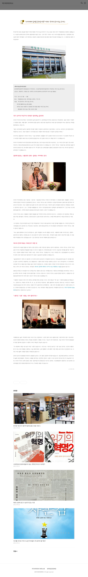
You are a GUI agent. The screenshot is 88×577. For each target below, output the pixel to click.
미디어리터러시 (7, 3)
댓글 (15, 551)
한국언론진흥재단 (51, 569)
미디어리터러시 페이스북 (38, 569)
